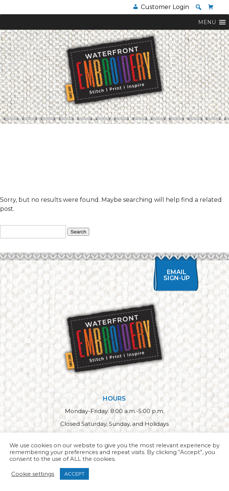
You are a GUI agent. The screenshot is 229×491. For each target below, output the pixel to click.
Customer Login (165, 7)
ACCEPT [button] (74, 474)
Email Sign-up (176, 275)
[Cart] (211, 7)
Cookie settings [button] (32, 474)
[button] (198, 7)
